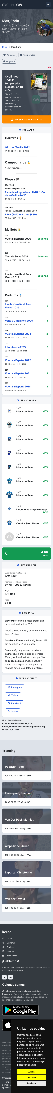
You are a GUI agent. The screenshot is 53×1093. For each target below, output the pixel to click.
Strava (12, 711)
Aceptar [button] (31, 1072)
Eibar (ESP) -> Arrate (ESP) (21, 214)
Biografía (9, 61)
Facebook (14, 703)
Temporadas (27, 55)
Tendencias (12, 955)
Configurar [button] (31, 1083)
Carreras (11, 943)
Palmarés (9, 55)
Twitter (13, 695)
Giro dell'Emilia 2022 (17, 147)
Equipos (10, 947)
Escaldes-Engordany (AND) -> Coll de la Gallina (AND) (25, 194)
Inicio (4, 47)
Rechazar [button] (32, 1077)
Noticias (10, 951)
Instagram (14, 687)
